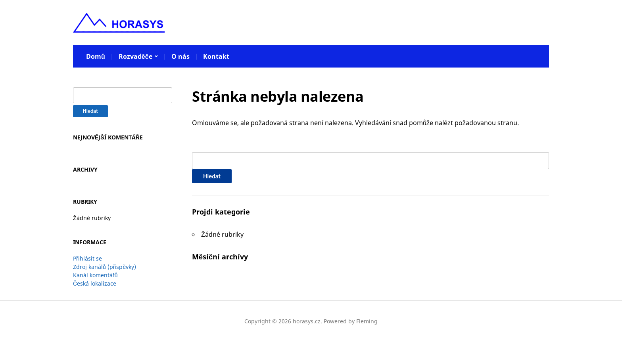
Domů (95, 56)
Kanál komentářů (95, 275)
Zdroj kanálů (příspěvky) (104, 267)
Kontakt (216, 56)
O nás (180, 56)
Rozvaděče (135, 56)
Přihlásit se (87, 258)
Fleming (367, 321)
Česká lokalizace (94, 283)
